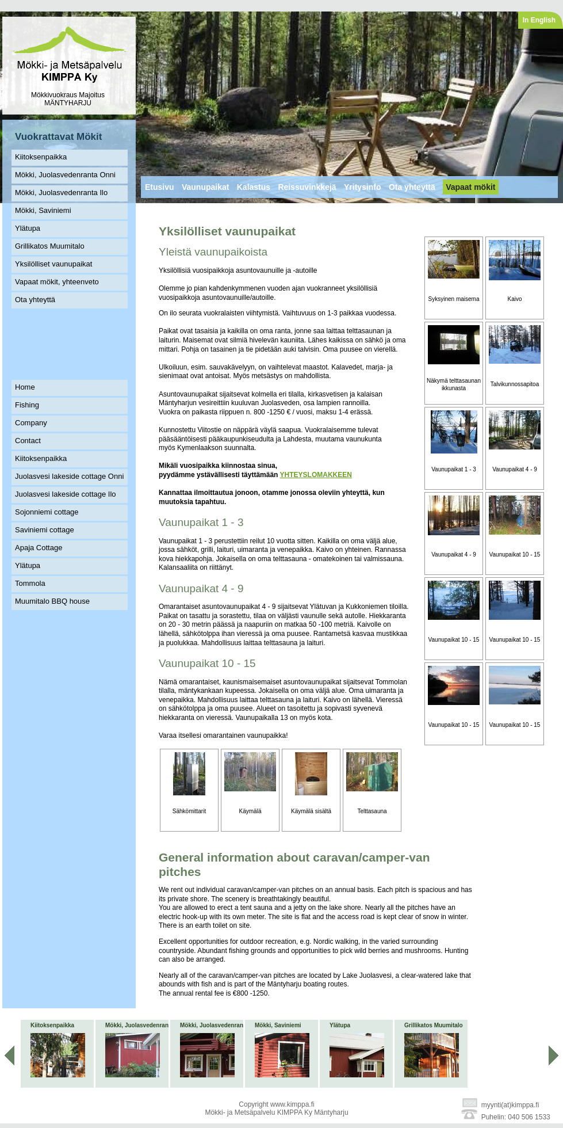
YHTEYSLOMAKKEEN (316, 475)
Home (25, 387)
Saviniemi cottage (44, 529)
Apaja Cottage (38, 547)
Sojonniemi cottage (47, 512)
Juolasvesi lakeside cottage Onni (69, 476)
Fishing (27, 405)
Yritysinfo (362, 187)
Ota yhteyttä (35, 299)
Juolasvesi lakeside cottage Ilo (65, 494)
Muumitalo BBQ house (52, 601)
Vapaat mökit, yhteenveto (57, 281)
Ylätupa (27, 228)
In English (539, 20)
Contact (28, 440)
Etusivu (159, 187)
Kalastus (253, 187)
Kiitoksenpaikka (41, 157)
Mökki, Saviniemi (43, 210)
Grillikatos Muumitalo (50, 246)
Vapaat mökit (470, 187)
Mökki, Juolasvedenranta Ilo (61, 192)
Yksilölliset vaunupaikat (53, 264)
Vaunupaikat (205, 187)
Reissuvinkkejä (307, 187)
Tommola (30, 583)
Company (31, 422)
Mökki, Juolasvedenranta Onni (65, 174)
